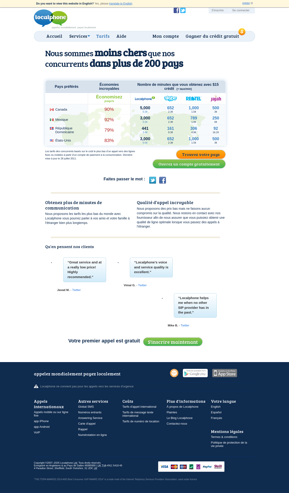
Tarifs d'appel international (139, 406)
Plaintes (172, 412)
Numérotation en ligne (92, 435)
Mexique (61, 119)
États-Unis (63, 140)
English (216, 406)
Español (216, 412)
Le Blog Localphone (180, 418)
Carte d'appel (87, 423)
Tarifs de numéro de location (140, 421)
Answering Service (90, 418)
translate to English (120, 3)
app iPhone (41, 421)
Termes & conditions (224, 437)
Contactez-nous (177, 423)
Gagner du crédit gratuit (212, 36)
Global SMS (86, 406)
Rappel (82, 429)
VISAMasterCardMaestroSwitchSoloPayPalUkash (197, 466)
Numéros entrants (89, 412)
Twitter (76, 290)
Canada (61, 109)
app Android (41, 426)
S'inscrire (218, 10)
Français (216, 418)
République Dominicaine (64, 130)
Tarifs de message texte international (137, 414)
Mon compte (165, 36)
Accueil (54, 36)
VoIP (37, 432)
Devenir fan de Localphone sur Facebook (176, 10)
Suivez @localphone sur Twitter (183, 10)
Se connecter (240, 10)
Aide (121, 36)
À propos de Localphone (182, 406)
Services (78, 36)
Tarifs (103, 36)
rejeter (246, 3)
